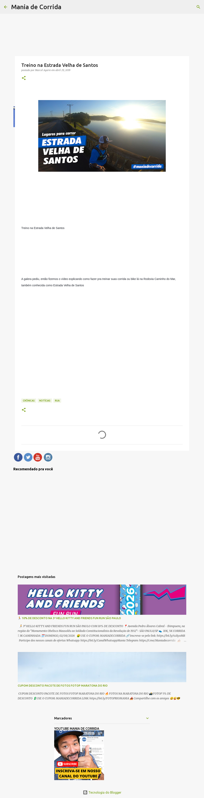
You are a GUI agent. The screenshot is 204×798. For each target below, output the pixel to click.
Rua (57, 400)
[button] (23, 78)
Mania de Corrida (36, 6)
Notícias (44, 400)
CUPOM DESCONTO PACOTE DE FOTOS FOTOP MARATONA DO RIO (63, 685)
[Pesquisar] (198, 7)
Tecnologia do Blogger (102, 792)
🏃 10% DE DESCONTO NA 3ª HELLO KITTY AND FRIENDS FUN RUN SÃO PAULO (69, 618)
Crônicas (29, 400)
